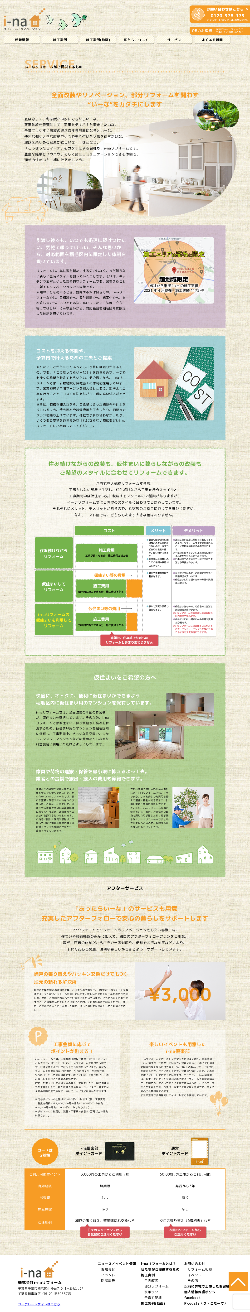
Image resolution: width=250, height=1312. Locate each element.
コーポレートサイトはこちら (39, 1304)
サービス (174, 40)
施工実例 (60, 40)
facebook (192, 1297)
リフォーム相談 (199, 1269)
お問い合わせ (194, 1263)
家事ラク (151, 1292)
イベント (108, 1275)
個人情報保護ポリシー (201, 1292)
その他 (192, 1280)
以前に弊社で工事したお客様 (207, 1286)
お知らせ (108, 1269)
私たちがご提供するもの (160, 1269)
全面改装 (151, 1280)
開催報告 (108, 1280)
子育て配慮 (153, 1297)
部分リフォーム (156, 1286)
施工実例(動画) (98, 40)
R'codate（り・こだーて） (205, 1303)
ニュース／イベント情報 (117, 1263)
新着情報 (22, 40)
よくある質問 (212, 40)
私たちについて (136, 40)
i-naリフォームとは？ (158, 1263)
